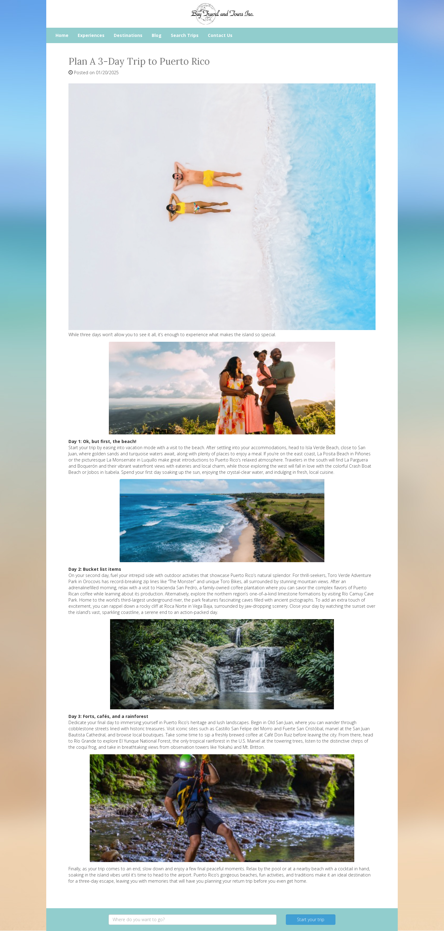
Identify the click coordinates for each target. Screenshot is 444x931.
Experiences (91, 35)
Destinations (128, 35)
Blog (157, 35)
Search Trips (185, 35)
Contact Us (220, 35)
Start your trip (310, 919)
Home (62, 35)
